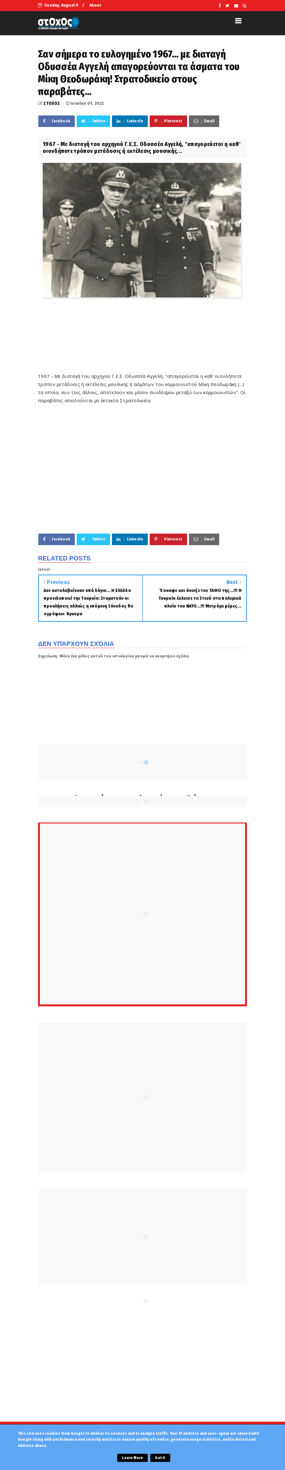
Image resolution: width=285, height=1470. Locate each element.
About (95, 5)
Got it (160, 1458)
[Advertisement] (151, 339)
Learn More (132, 1458)
